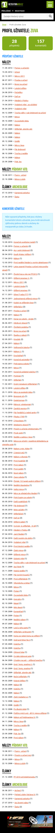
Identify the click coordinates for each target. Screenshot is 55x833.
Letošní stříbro (20, 88)
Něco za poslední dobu (23, 392)
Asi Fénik (17, 567)
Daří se (17, 96)
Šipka (17, 197)
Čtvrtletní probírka (21, 327)
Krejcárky (17, 599)
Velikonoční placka (21, 347)
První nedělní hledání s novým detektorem (31, 262)
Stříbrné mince (20, 554)
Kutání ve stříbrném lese (24, 303)
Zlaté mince (18, 550)
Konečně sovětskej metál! (24, 242)
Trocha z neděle (21, 153)
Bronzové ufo (19, 396)
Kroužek (17, 339)
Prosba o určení (21, 80)
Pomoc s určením (22, 68)
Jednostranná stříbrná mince (25, 298)
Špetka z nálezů (20, 335)
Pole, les (18, 162)
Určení (17, 72)
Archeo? (18, 790)
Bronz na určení (21, 84)
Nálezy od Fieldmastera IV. (24, 717)
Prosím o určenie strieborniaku (26, 429)
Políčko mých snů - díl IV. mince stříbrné (30, 713)
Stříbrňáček (18, 514)
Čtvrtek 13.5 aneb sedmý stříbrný (27, 481)
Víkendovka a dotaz (22, 583)
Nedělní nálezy (20, 620)
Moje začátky (19, 510)
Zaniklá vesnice (20, 408)
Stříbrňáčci (18, 307)
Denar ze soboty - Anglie (24, 319)
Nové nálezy (19, 473)
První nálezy (18, 465)
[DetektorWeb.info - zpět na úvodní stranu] (13, 4)
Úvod (4, 25)
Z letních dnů (19, 453)
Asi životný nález (21, 803)
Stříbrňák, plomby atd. (23, 129)
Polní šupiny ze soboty (23, 497)
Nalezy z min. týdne (21, 449)
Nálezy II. (17, 351)
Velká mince (19, 489)
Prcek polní (18, 433)
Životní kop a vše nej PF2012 (25, 274)
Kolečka (17, 644)
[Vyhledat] (50, 16)
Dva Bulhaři (18, 355)
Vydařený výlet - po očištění (26, 105)
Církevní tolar (19, 652)
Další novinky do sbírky (23, 538)
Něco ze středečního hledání (25, 493)
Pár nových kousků (21, 575)
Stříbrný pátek (19, 522)
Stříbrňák (17, 380)
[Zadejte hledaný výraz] (27, 16)
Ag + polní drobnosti (22, 250)
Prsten (16, 591)
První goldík (18, 469)
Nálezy (17, 125)
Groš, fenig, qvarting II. (23, 664)
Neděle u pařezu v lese (23, 437)
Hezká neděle (19, 571)
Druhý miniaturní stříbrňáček (25, 384)
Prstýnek (17, 376)
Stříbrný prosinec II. (22, 278)
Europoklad (18, 611)
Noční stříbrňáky (20, 677)
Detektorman (19, 400)
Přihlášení (6, 11)
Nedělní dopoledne (21, 485)
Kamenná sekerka (22, 193)
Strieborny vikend (21, 425)
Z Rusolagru (19, 421)
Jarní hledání (19, 534)
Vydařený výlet (20, 109)
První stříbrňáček (21, 579)
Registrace (19, 11)
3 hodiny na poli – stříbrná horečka (28, 660)
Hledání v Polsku (21, 100)
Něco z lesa (19, 145)
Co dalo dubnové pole (22, 656)
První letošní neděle (22, 546)
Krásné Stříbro (19, 681)
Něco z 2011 (20, 76)
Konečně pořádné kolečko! (25, 372)
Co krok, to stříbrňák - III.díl (25, 526)
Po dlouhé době (20, 709)
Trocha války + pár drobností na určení (30, 113)
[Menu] (50, 4)
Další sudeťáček (20, 501)
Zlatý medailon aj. (21, 697)
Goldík (17, 141)
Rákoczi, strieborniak (22, 404)
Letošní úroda (19, 286)
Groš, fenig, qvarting (22, 668)
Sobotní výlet (19, 558)
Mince (17, 117)
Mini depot (18, 607)
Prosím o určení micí (23, 755)
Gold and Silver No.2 (22, 640)
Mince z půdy (20, 179)
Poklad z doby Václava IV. (25, 794)
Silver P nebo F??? (21, 294)
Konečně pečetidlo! (21, 360)
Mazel (16, 603)
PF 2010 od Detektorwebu (24, 777)
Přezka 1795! (19, 417)
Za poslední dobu (22, 121)
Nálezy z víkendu (20, 457)
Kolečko (17, 689)
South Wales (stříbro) (22, 254)
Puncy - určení (20, 175)
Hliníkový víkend (20, 323)
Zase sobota (19, 477)
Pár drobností (20, 149)
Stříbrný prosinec (21, 290)
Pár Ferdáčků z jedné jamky (25, 412)
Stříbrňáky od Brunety (22, 632)
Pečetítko (18, 92)
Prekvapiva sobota (21, 364)
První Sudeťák (19, 461)
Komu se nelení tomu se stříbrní (27, 636)
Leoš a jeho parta (21, 628)
